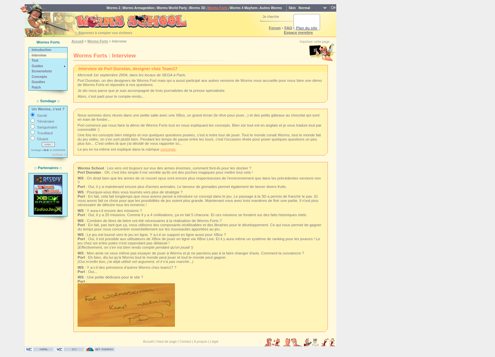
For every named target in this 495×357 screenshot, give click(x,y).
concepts (168, 149)
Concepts (39, 77)
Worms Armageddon (138, 8)
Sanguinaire (47, 127)
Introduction (42, 50)
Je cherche (271, 16)
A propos (200, 341)
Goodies (38, 82)
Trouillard (45, 133)
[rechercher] (299, 22)
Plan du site (306, 28)
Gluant (42, 139)
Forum (274, 28)
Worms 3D (197, 8)
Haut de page (166, 341)
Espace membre (298, 32)
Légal (214, 341)
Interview (39, 55)
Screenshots (42, 71)
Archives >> (59, 154)
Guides (37, 66)
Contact (185, 341)
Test (35, 60)
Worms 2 (113, 8)
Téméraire (45, 121)
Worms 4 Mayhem (243, 8)
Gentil (42, 115)
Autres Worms (271, 8)
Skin (292, 8)
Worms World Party (171, 8)
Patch (36, 87)
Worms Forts (217, 8)
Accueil (77, 41)
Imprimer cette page (314, 41)
